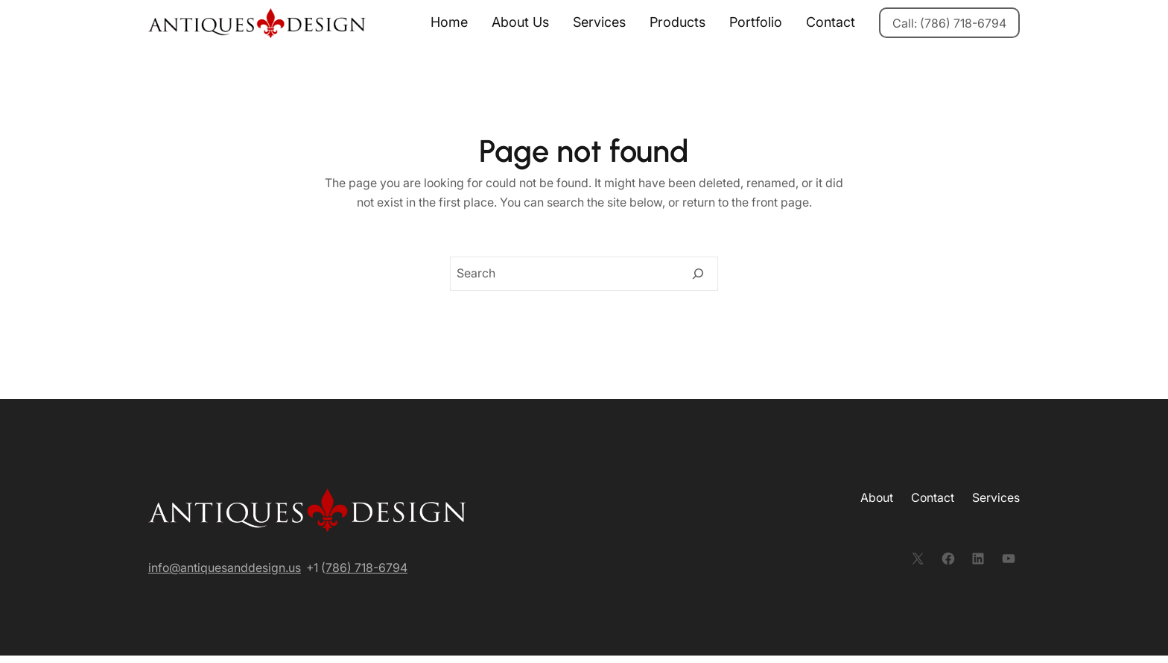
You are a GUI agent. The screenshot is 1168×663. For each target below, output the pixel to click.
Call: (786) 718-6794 (949, 23)
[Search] (698, 273)
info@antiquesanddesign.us (224, 567)
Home (449, 22)
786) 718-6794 (366, 567)
